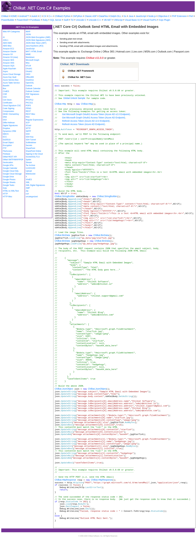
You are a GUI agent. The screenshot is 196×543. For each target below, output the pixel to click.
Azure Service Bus (10, 80)
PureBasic (35, 20)
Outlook (29, 86)
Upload (29, 171)
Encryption (7, 145)
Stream (29, 162)
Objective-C (164, 16)
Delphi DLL (115, 16)
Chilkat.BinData (62, 235)
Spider (28, 160)
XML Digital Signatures (35, 185)
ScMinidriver (31, 142)
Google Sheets (9, 182)
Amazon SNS (8, 63)
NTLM (28, 66)
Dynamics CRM (9, 131)
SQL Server (56, 20)
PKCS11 (29, 103)
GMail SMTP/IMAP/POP (13, 160)
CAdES (6, 91)
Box (4, 88)
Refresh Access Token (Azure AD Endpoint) (83, 124)
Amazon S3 (8, 54)
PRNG (28, 108)
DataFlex (103, 16)
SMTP (28, 131)
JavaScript (141, 16)
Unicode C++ (95, 20)
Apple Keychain (9, 68)
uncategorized (32, 196)
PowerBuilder (7, 20)
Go (124, 16)
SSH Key (30, 137)
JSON (28, 34)
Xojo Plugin (164, 20)
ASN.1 (5, 40)
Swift (66, 20)
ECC (5, 137)
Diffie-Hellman (9, 123)
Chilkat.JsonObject (64, 388)
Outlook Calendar (33, 88)
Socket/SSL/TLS (33, 157)
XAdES (29, 179)
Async (5, 71)
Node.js (152, 16)
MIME (28, 54)
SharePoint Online (33, 151)
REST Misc (30, 114)
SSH (28, 134)
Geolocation (8, 162)
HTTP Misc (7, 196)
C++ (51, 16)
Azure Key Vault (9, 77)
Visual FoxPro (150, 20)
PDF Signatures (32, 94)
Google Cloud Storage (12, 174)
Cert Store (7, 100)
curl (27, 194)
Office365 (30, 77)
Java (131, 16)
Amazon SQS (8, 66)
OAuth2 (29, 71)
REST (28, 111)
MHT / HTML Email (34, 51)
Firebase (6, 154)
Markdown (30, 57)
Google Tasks (8, 185)
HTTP (5, 194)
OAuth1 (29, 68)
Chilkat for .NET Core (79, 77)
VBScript (118, 20)
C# (44, 16)
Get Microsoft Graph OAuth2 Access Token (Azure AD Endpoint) (93, 117)
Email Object (8, 142)
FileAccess (7, 151)
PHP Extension (179, 16)
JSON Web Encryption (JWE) (38, 37)
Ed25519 (6, 140)
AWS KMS (7, 43)
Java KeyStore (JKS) (34, 46)
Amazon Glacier (9, 51)
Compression (8, 111)
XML (28, 182)
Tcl (72, 20)
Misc (28, 63)
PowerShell (22, 20)
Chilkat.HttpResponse (65, 480)
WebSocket (30, 174)
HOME (13, 16)
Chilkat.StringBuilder (65, 196)
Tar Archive (30, 165)
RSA (28, 117)
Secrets (29, 145)
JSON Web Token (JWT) (36, 43)
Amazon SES (8, 60)
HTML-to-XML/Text (11, 191)
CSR (5, 94)
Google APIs (8, 165)
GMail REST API (10, 157)
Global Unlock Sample (74, 98)
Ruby (45, 20)
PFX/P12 (29, 100)
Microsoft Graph (32, 60)
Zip (27, 191)
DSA (5, 120)
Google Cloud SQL (11, 171)
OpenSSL (30, 83)
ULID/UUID (30, 168)
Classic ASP (91, 16)
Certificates (7, 103)
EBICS (6, 134)
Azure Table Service (11, 83)
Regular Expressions (34, 120)
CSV (5, 97)
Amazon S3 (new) (10, 57)
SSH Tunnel (31, 140)
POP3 (28, 105)
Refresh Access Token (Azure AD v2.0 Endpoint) (86, 121)
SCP (28, 123)
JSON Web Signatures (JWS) (38, 40)
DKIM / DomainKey (11, 114)
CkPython (78, 16)
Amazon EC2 (8, 49)
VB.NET (108, 20)
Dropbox (6, 128)
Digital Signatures (10, 125)
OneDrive (30, 80)
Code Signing (8, 108)
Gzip (5, 188)
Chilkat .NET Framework (81, 71)
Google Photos (9, 179)
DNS (5, 117)
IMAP (28, 32)
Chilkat (4, 16)
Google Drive (8, 177)
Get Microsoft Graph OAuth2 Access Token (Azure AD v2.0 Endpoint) (96, 114)
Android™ (24, 16)
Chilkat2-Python (63, 16)
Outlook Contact (32, 91)
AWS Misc (7, 46)
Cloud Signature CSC (12, 105)
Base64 (6, 86)
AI (4, 37)
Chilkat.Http (60, 104)
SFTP (28, 128)
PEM (28, 97)
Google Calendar (10, 168)
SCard (28, 125)
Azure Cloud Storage (11, 74)
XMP (28, 188)
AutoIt (34, 16)
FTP (4, 148)
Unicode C (81, 20)
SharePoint (30, 148)
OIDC (28, 74)
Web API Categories (11, 32)
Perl (191, 16)
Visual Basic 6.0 (133, 20)
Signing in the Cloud (34, 154)
